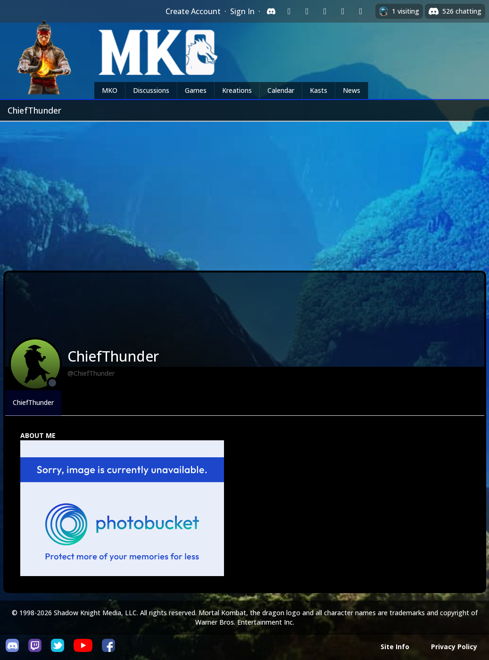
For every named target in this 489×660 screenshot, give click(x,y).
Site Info (395, 646)
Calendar (280, 90)
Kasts (318, 90)
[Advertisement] (244, 192)
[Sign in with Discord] (271, 11)
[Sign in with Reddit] (325, 11)
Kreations (237, 90)
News (351, 90)
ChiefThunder (33, 402)
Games (196, 90)
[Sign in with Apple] (343, 11)
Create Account (193, 11)
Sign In (242, 11)
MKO (109, 90)
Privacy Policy (454, 646)
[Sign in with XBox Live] (361, 11)
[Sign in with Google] (307, 11)
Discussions (151, 90)
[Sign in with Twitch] (289, 11)
